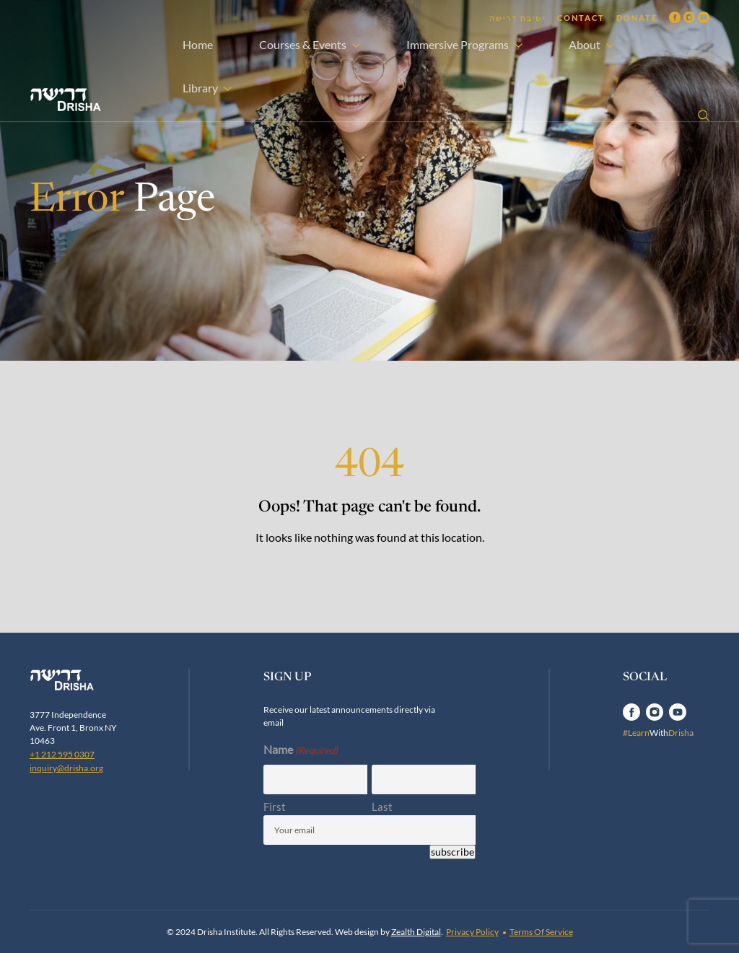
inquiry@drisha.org (66, 768)
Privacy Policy (472, 931)
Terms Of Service (541, 931)
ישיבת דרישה (517, 18)
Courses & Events (302, 44)
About (584, 44)
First (274, 806)
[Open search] (703, 115)
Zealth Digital (416, 931)
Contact (581, 18)
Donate (636, 18)
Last (382, 806)
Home (198, 44)
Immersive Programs (457, 44)
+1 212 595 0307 (62, 754)
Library (200, 88)
